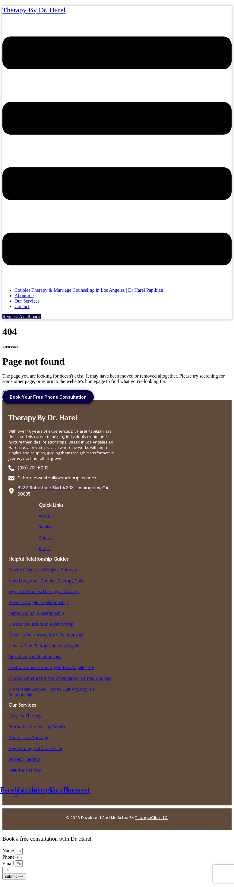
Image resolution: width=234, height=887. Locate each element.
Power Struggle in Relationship (38, 602)
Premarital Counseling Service (37, 727)
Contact (22, 306)
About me (24, 295)
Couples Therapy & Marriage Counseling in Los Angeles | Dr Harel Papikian (88, 290)
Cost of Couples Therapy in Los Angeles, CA (51, 667)
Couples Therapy (24, 716)
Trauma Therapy (24, 770)
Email (8, 863)
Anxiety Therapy (24, 759)
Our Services (27, 300)
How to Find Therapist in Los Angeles (44, 646)
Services (47, 527)
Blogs (44, 548)
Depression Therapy (28, 737)
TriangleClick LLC (151, 817)
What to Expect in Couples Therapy (42, 570)
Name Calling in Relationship (36, 613)
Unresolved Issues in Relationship (41, 624)
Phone (9, 857)
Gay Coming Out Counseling (35, 748)
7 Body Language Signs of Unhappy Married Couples (59, 678)
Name (8, 850)
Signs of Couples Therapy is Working (44, 591)
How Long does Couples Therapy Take (46, 581)
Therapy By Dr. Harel (33, 10)
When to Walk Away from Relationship (45, 635)
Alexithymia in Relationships (35, 656)
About (44, 516)
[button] (117, 151)
